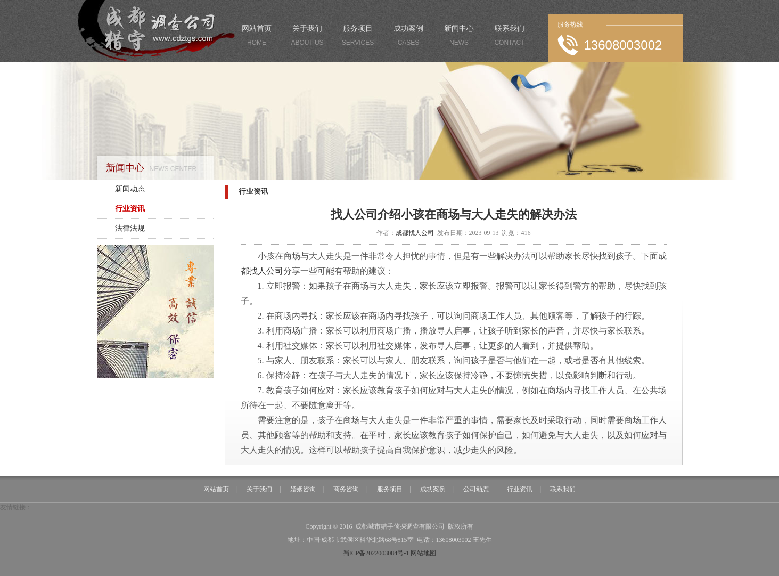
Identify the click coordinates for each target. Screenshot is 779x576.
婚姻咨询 (303, 489)
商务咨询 (346, 489)
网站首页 (257, 37)
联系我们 (510, 37)
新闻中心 (459, 37)
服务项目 (358, 37)
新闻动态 (130, 189)
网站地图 (423, 553)
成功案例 (408, 37)
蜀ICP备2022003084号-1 (376, 553)
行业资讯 (130, 209)
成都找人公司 (415, 233)
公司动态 (476, 489)
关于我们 (307, 37)
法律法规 (130, 228)
